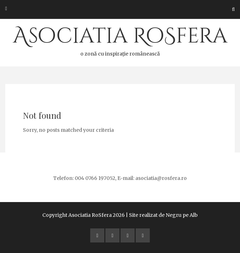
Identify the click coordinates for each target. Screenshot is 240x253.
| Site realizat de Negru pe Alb (162, 215)
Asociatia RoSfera (120, 40)
